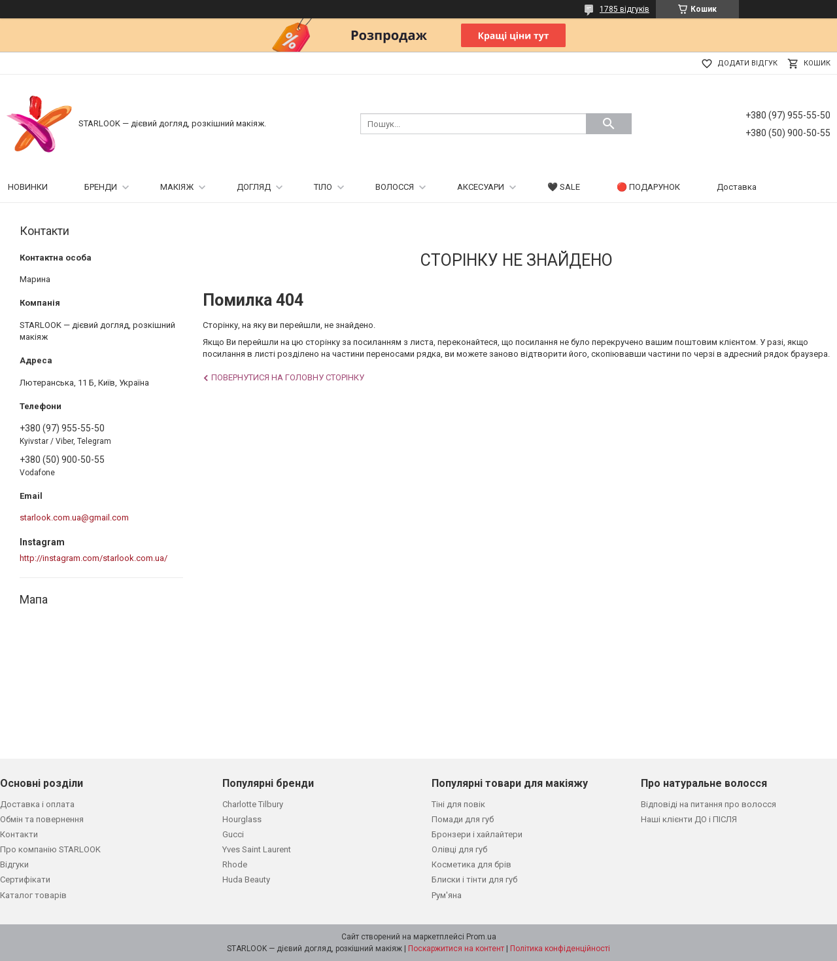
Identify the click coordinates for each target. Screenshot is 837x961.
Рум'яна (447, 895)
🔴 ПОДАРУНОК (648, 187)
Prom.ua (481, 936)
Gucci (233, 834)
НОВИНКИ (28, 187)
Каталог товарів (33, 895)
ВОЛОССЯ (394, 187)
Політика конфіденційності (560, 948)
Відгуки (14, 864)
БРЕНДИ (100, 187)
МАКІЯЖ (177, 187)
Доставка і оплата (37, 804)
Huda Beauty (246, 879)
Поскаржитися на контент (456, 948)
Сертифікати (25, 879)
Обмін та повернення (42, 819)
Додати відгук (747, 63)
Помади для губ (463, 819)
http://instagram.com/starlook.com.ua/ (93, 558)
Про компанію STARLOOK (50, 849)
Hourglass (242, 819)
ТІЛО (323, 187)
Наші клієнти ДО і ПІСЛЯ (689, 819)
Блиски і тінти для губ (474, 879)
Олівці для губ (459, 849)
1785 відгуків (624, 9)
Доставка (737, 187)
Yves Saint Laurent (256, 849)
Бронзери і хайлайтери (477, 834)
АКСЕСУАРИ (480, 187)
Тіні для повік (458, 804)
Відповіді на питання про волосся (708, 804)
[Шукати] (609, 123)
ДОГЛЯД (254, 187)
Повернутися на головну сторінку (287, 377)
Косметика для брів (471, 864)
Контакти (19, 834)
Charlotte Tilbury (252, 804)
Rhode (234, 864)
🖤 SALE (563, 187)
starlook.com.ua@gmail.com (74, 517)
